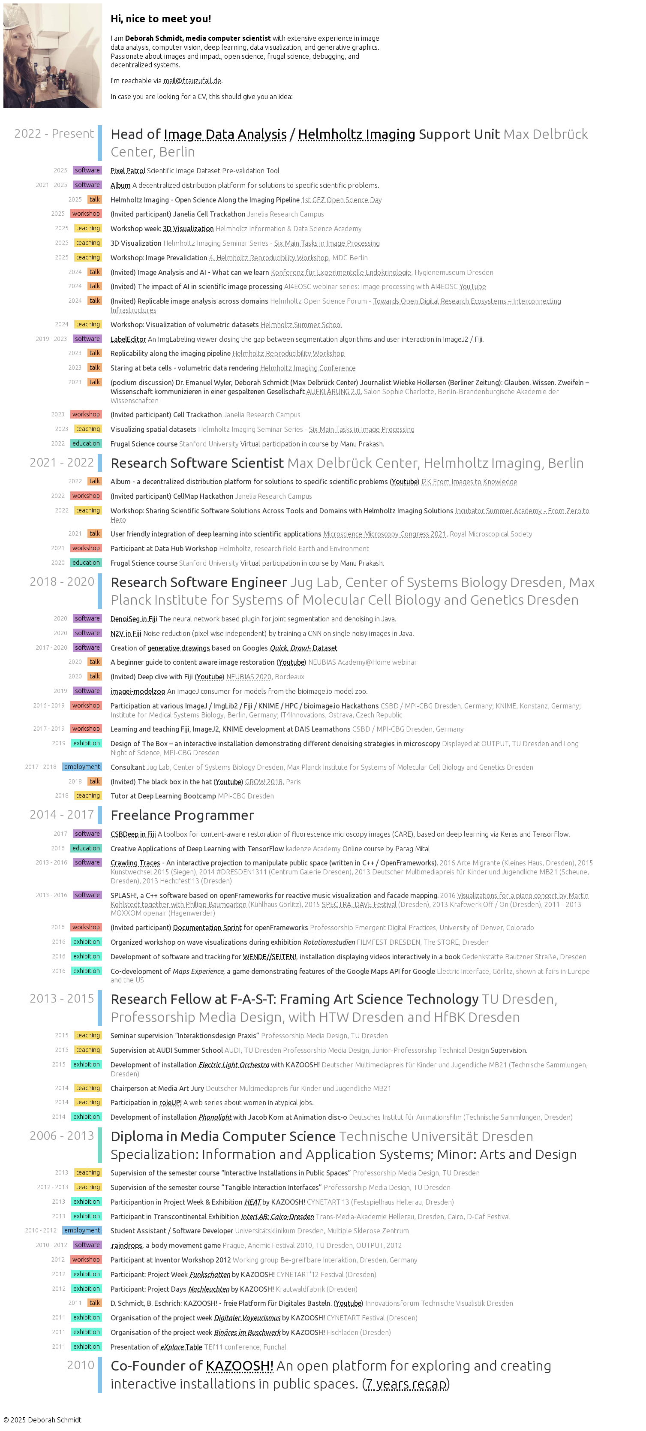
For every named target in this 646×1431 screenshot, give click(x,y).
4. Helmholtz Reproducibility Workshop (269, 258)
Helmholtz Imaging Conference (308, 368)
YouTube (473, 286)
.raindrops (126, 1245)
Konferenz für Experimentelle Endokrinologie (341, 272)
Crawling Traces (135, 863)
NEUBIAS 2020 (248, 677)
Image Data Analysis (225, 134)
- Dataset (303, 648)
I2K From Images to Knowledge (469, 481)
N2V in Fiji (126, 633)
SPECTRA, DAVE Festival (359, 904)
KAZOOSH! (239, 1365)
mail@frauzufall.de (192, 80)
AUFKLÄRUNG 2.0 (333, 391)
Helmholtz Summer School (301, 324)
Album (121, 185)
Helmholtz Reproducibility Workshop (288, 353)
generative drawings (178, 648)
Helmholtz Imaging (357, 134)
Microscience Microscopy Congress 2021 (384, 534)
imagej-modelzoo (138, 691)
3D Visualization (188, 228)
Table (181, 1347)
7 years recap (406, 1383)
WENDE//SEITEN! (269, 957)
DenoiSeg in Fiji (134, 619)
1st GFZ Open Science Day (341, 200)
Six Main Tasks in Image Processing (327, 243)
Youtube (405, 481)
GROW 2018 (263, 782)
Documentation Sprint (207, 927)
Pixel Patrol (128, 171)
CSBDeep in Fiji (133, 834)
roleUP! (170, 1102)
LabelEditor (128, 339)
